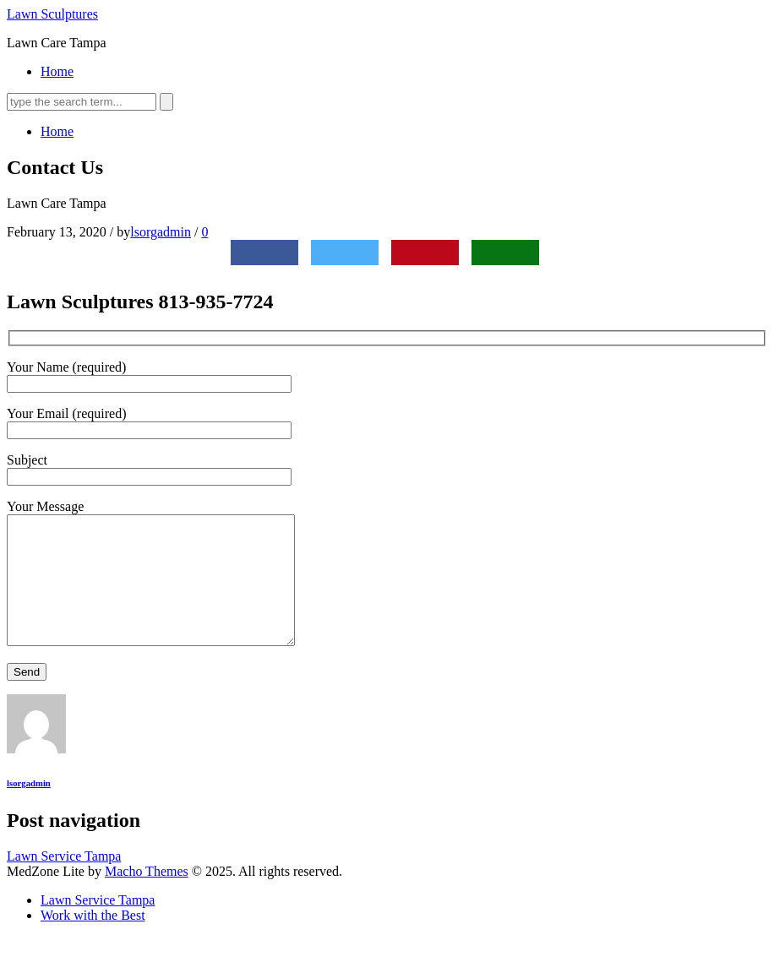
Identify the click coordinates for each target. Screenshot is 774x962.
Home (57, 71)
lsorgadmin (160, 232)
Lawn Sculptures (52, 14)
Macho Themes (146, 896)
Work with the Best (93, 940)
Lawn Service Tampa (64, 881)
